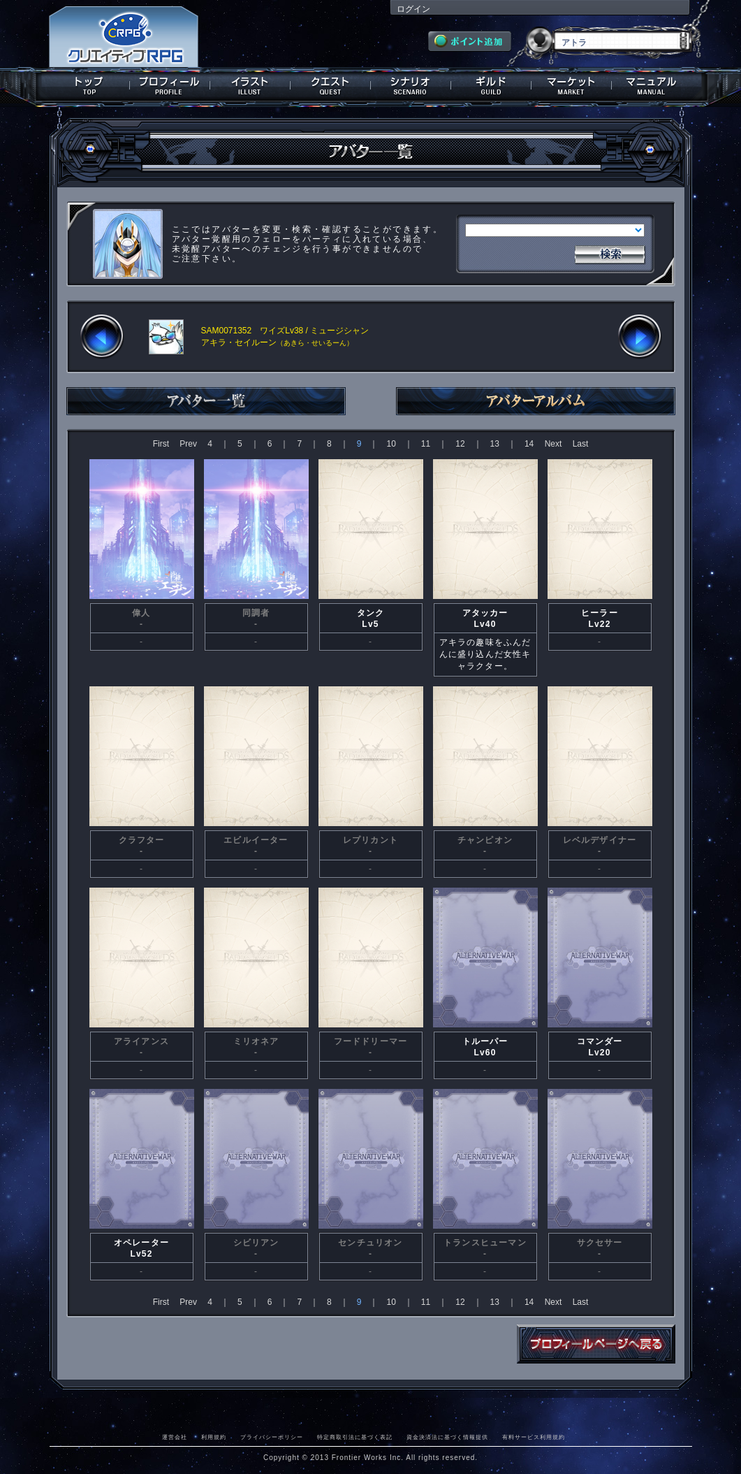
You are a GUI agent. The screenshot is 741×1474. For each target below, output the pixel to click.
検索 (610, 253)
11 (425, 444)
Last (581, 444)
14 (529, 444)
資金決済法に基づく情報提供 (447, 1436)
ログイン (413, 9)
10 (390, 444)
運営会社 (174, 1436)
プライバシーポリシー (271, 1436)
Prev (188, 444)
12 (459, 444)
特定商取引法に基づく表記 (354, 1436)
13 (494, 444)
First (161, 444)
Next (553, 444)
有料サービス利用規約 (533, 1436)
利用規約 (213, 1436)
